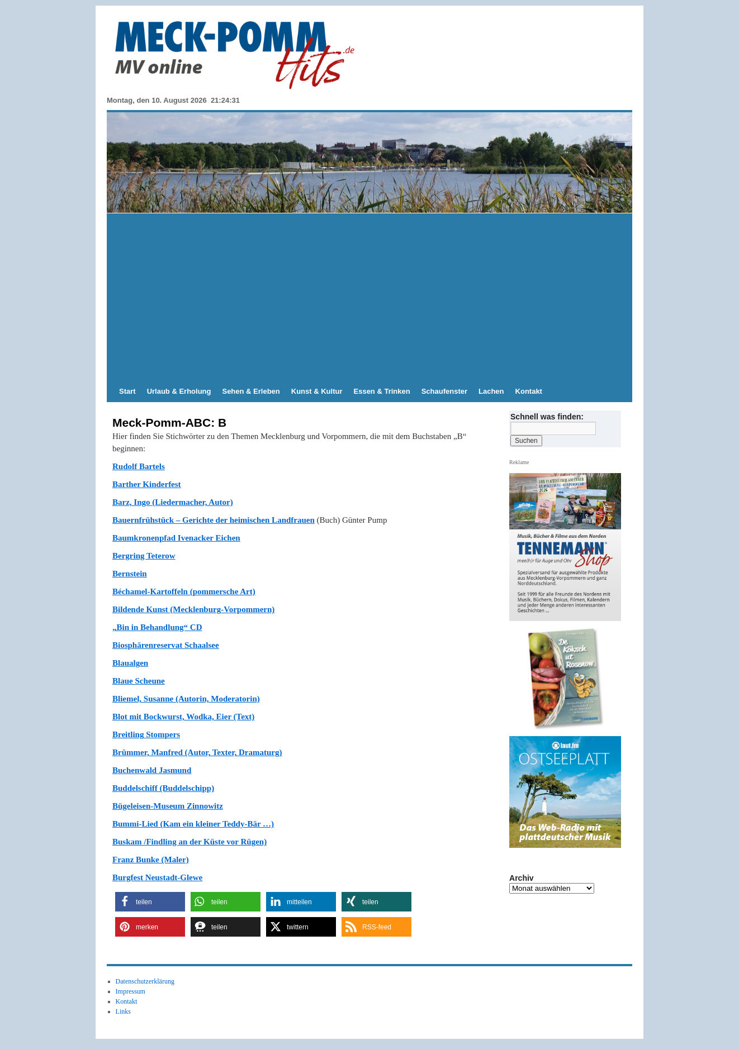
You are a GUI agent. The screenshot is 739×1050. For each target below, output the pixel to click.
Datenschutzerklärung (145, 981)
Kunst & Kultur (317, 391)
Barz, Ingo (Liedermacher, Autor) (172, 502)
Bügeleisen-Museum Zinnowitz (167, 805)
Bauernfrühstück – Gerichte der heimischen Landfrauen (213, 520)
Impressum (130, 991)
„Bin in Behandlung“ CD (157, 627)
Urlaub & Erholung (179, 391)
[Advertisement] (369, 297)
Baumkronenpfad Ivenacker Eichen (176, 537)
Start (127, 391)
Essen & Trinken (382, 391)
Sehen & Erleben (251, 391)
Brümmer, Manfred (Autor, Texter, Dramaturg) (197, 752)
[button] (150, 901)
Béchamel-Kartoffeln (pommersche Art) (183, 591)
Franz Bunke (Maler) (150, 859)
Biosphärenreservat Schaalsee (165, 645)
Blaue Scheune (138, 680)
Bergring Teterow (144, 555)
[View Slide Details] (569, 679)
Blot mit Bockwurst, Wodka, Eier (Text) (183, 716)
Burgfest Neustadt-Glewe (157, 877)
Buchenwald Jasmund (151, 770)
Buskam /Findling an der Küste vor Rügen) (189, 841)
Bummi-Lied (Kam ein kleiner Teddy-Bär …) (193, 823)
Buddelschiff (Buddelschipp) (163, 788)
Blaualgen (130, 662)
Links (123, 1011)
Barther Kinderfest (146, 484)
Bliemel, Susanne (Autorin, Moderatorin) (186, 698)
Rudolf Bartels (138, 466)
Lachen (491, 391)
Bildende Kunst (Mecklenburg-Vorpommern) (193, 609)
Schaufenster (444, 391)
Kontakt (528, 391)
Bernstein (129, 573)
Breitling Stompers (146, 734)
